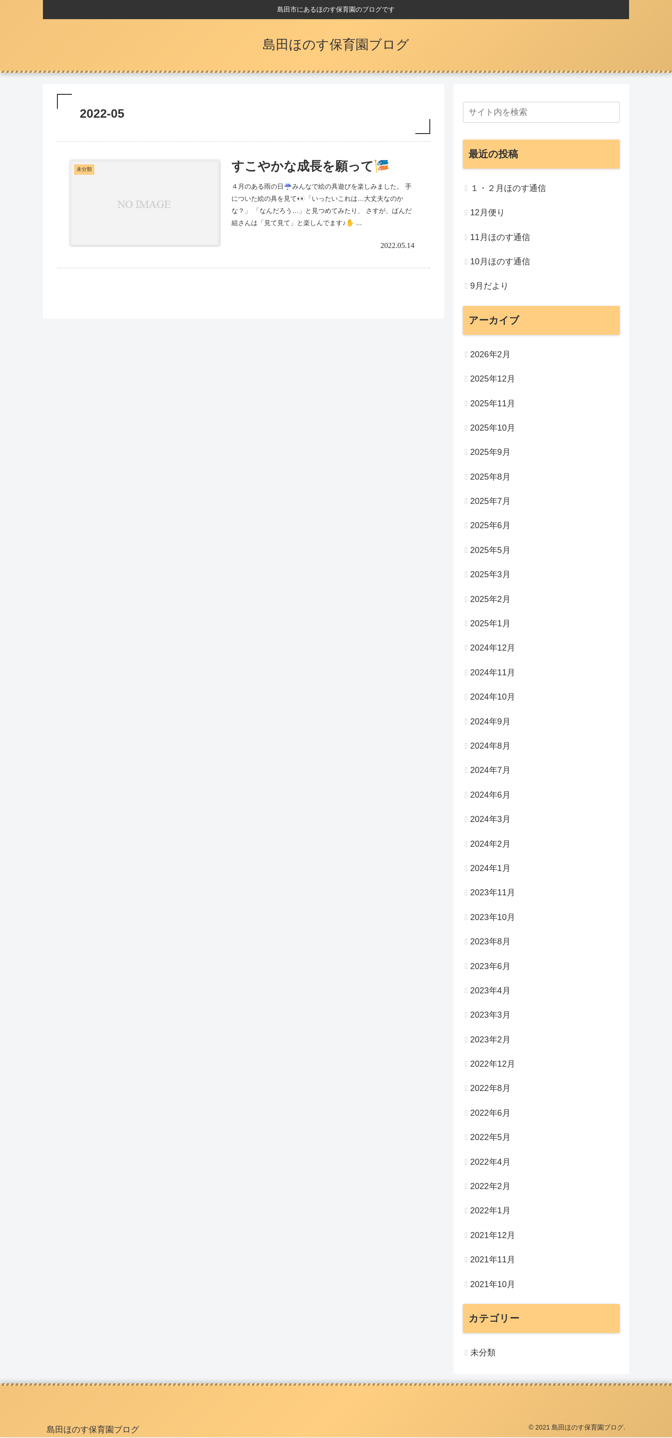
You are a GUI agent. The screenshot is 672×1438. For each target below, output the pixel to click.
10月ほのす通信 (500, 261)
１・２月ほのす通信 (508, 188)
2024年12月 (492, 647)
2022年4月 (490, 1162)
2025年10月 (492, 427)
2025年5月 (490, 550)
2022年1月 (490, 1210)
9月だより (489, 285)
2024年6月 (490, 795)
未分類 (483, 1352)
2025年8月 (490, 477)
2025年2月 (490, 599)
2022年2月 (490, 1186)
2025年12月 (492, 378)
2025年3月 (490, 574)
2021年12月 (492, 1235)
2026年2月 (490, 354)
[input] (541, 112)
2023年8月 (490, 941)
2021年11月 (492, 1259)
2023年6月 (490, 966)
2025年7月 (490, 501)
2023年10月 (492, 917)
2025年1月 (490, 623)
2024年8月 (490, 746)
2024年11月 (492, 672)
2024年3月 (490, 819)
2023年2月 (490, 1039)
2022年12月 (492, 1064)
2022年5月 (490, 1137)
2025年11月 (492, 403)
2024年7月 (490, 770)
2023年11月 (492, 892)
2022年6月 (490, 1113)
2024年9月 (490, 721)
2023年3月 (490, 1015)
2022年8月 (490, 1088)
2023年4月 (490, 990)
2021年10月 (492, 1284)
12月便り (487, 212)
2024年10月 (492, 696)
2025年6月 (490, 525)
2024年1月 (490, 868)
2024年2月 (490, 844)
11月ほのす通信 (500, 237)
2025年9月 (490, 452)
